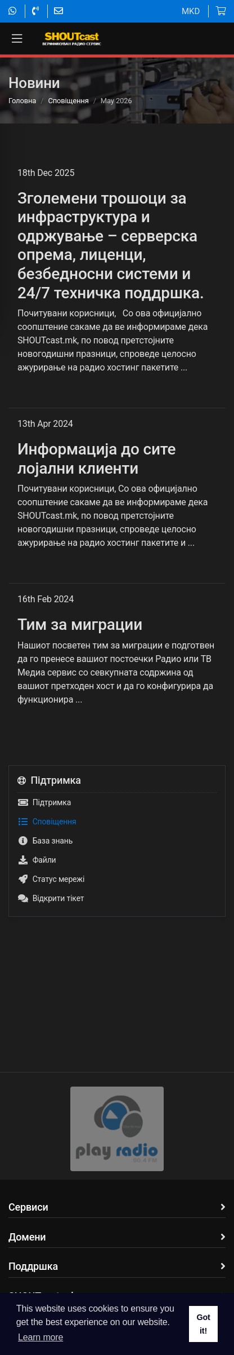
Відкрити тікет (50, 898)
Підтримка (44, 802)
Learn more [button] (40, 1337)
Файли (36, 860)
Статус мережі (50, 879)
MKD (191, 11)
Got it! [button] (203, 1324)
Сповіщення (68, 100)
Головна (22, 100)
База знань (45, 841)
